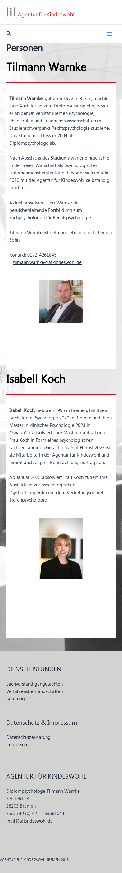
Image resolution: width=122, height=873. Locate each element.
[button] (9, 34)
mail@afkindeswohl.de (29, 821)
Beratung (15, 699)
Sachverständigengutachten (34, 684)
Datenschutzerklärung (28, 738)
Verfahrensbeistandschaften (34, 692)
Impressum (17, 745)
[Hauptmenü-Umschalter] (109, 34)
